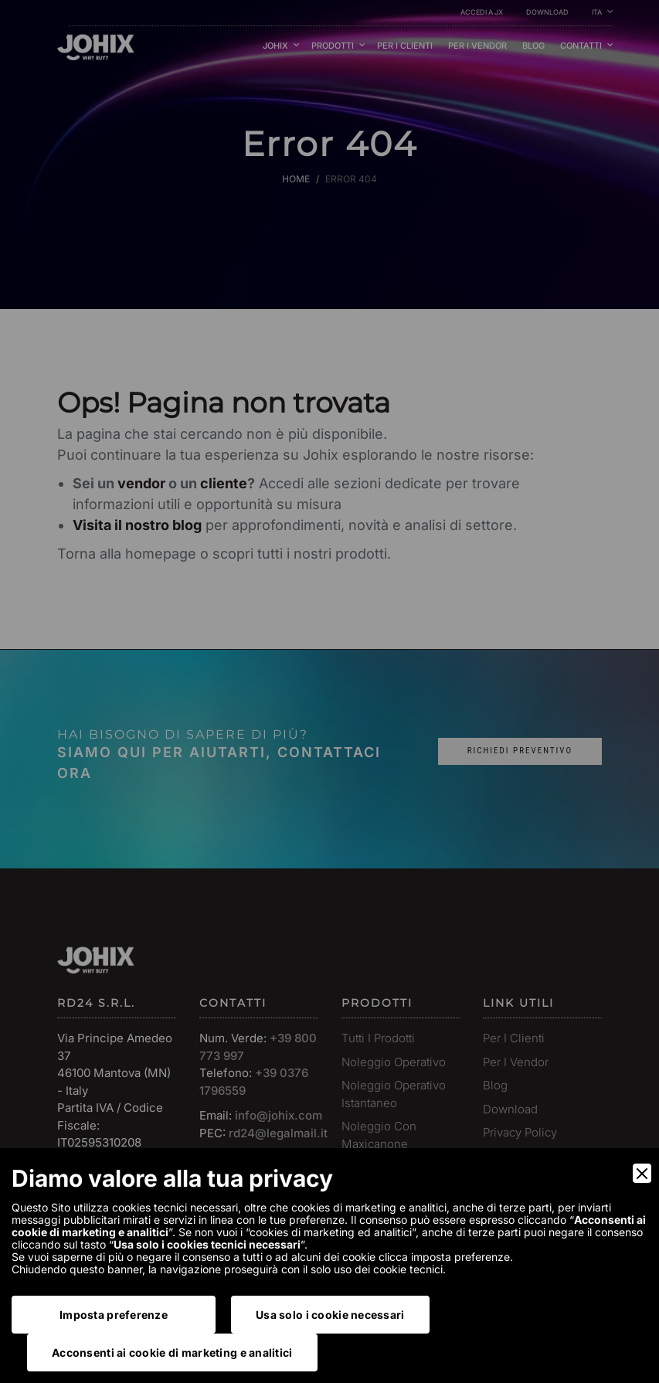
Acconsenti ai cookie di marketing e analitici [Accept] (172, 1352)
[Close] (642, 1173)
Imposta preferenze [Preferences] (113, 1314)
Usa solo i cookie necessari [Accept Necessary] (330, 1314)
